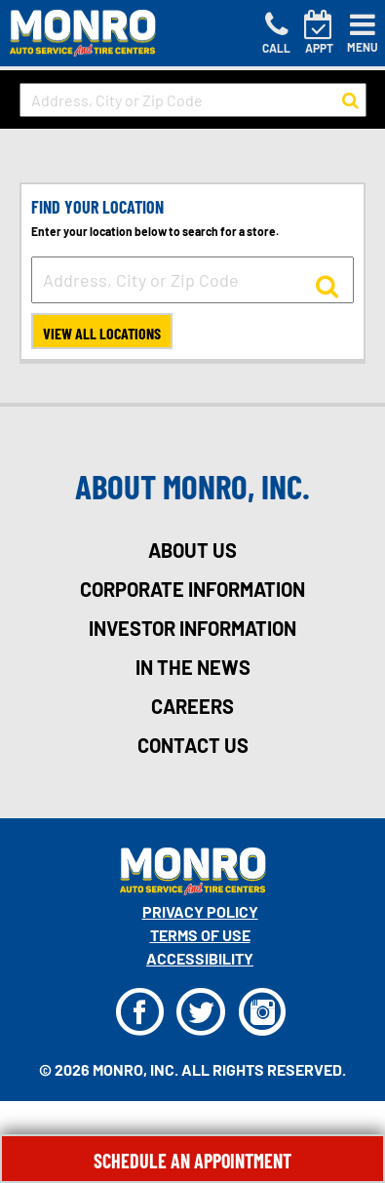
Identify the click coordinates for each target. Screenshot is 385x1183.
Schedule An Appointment (192, 1160)
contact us (193, 745)
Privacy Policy (200, 911)
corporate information (192, 589)
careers (192, 706)
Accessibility (199, 958)
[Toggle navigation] (362, 33)
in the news (192, 667)
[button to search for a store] (350, 100)
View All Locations (102, 333)
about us (192, 550)
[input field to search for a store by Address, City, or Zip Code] (192, 100)
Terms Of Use (200, 935)
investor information (192, 628)
